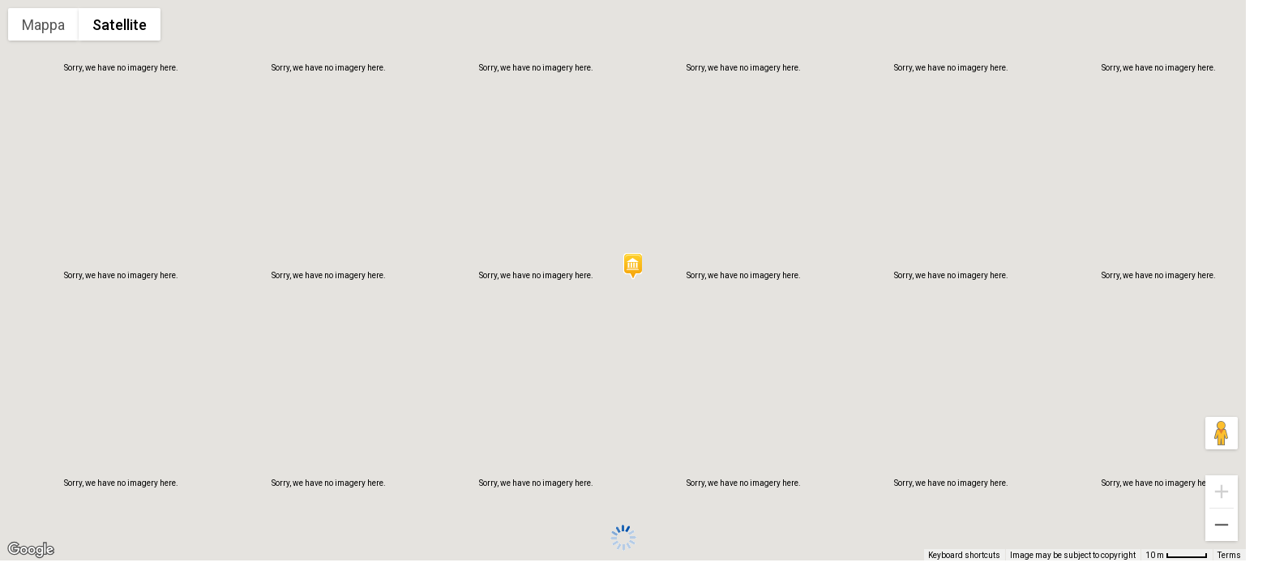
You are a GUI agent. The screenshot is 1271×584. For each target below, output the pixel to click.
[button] (632, 266)
